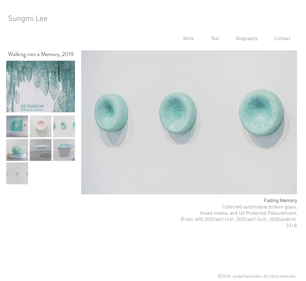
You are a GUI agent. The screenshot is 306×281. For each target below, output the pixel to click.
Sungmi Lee (28, 19)
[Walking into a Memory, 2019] (40, 54)
